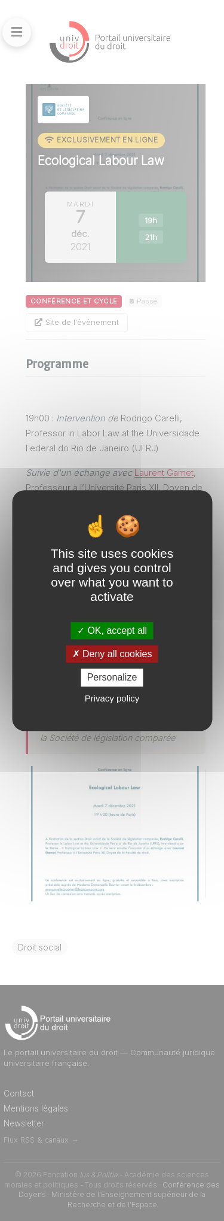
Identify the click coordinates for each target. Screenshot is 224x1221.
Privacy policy (112, 698)
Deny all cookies (112, 654)
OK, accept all (112, 630)
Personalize (112, 678)
